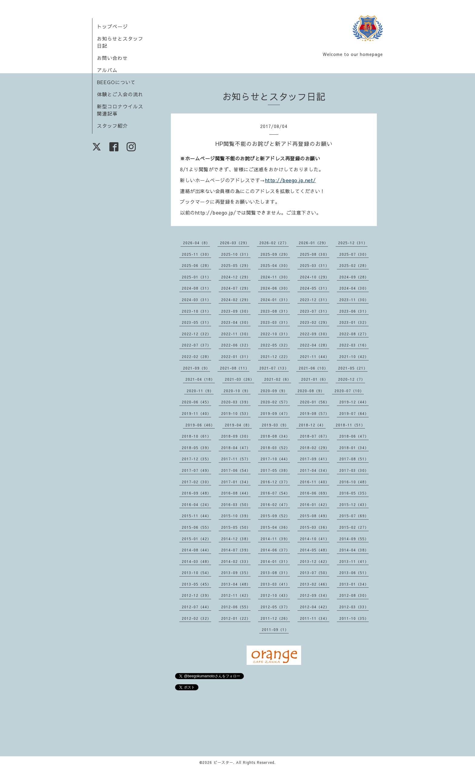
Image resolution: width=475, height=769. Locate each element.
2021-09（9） (196, 368)
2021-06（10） (313, 368)
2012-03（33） (354, 606)
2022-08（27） (354, 333)
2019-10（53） (236, 413)
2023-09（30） (236, 311)
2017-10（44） (275, 458)
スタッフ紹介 (112, 125)
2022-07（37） (196, 345)
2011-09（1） (275, 629)
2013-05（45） (196, 584)
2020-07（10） (349, 390)
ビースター (223, 762)
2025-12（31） (352, 242)
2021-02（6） (277, 379)
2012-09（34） (314, 595)
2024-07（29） (236, 288)
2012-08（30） (354, 595)
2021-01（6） (314, 379)
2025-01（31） (196, 276)
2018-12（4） (312, 424)
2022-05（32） (275, 345)
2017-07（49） (196, 470)
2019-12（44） (354, 401)
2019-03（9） (275, 424)
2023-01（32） (354, 322)
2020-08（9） (310, 390)
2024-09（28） (354, 276)
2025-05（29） (236, 265)
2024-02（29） (236, 299)
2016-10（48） (354, 481)
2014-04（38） (354, 549)
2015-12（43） (354, 504)
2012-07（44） (196, 606)
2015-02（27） (354, 527)
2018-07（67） (314, 436)
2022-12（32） (196, 333)
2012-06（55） (236, 606)
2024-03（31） (196, 299)
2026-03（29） (234, 242)
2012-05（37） (275, 606)
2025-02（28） (354, 265)
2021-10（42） (354, 356)
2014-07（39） (236, 549)
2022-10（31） (275, 333)
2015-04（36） (275, 527)
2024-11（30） (275, 276)
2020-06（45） (196, 401)
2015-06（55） (196, 527)
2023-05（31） (196, 322)
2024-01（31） (275, 299)
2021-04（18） (200, 379)
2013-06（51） (354, 572)
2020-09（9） (274, 390)
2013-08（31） (275, 572)
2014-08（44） (196, 549)
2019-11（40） (196, 413)
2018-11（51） (350, 424)
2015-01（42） (196, 538)
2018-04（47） (236, 447)
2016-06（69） (314, 493)
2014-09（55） (354, 538)
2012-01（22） (236, 618)
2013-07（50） (314, 572)
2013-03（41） (275, 584)
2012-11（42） (236, 595)
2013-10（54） (196, 572)
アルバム (107, 70)
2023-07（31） (314, 311)
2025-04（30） (275, 265)
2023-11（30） (354, 299)
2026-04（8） (196, 242)
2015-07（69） (354, 515)
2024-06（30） (275, 288)
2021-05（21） (352, 368)
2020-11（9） (200, 390)
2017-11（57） (236, 458)
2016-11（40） (314, 481)
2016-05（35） (354, 493)
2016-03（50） (236, 504)
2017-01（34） (236, 481)
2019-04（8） (238, 424)
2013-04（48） (236, 584)
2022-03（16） (354, 345)
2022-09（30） (314, 333)
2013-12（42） (314, 561)
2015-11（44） (196, 515)
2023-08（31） (275, 311)
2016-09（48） (196, 493)
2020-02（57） (275, 401)
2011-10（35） (354, 618)
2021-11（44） (314, 356)
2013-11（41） (354, 561)
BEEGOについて (116, 82)
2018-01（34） (354, 447)
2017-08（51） (354, 458)
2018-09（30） (236, 436)
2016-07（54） (275, 493)
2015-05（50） (236, 527)
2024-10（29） (314, 276)
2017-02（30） (196, 481)
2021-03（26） (239, 379)
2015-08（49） (314, 515)
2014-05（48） (314, 549)
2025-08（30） (314, 254)
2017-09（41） (314, 458)
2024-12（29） (236, 276)
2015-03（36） (314, 527)
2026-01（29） (313, 242)
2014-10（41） (314, 538)
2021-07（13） (274, 368)
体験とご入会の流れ (120, 94)
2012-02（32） (196, 618)
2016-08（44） (236, 493)
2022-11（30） (236, 333)
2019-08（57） (314, 413)
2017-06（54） (236, 470)
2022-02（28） (196, 356)
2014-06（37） (275, 549)
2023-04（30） (236, 322)
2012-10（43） (275, 595)
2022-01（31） (236, 356)
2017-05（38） (275, 470)
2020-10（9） (237, 390)
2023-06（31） (354, 311)
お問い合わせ (112, 57)
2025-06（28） (196, 265)
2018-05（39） (196, 447)
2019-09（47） (275, 413)
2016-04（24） (196, 504)
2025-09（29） (275, 254)
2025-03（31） (314, 265)
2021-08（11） (234, 368)
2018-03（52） (275, 447)
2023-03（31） (275, 322)
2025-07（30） (354, 254)
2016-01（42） (314, 504)
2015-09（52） (275, 515)
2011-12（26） (275, 618)
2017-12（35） (196, 458)
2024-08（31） (196, 288)
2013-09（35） (236, 572)
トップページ (112, 26)
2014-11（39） (275, 538)
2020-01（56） (314, 401)
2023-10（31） (196, 311)
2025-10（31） (236, 254)
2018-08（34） (275, 436)
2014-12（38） (236, 538)
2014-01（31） (275, 561)
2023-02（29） (314, 322)
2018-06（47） (354, 436)
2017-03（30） (354, 470)
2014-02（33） (236, 561)
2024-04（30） (354, 288)
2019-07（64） (354, 413)
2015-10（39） (236, 515)
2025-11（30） (196, 254)
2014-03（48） (196, 561)
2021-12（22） (275, 356)
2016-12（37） (275, 481)
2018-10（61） (196, 436)
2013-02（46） (314, 584)
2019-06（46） (200, 424)
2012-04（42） (314, 606)
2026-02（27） (274, 242)
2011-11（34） (314, 618)
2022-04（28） (314, 345)
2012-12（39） (196, 595)
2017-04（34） (314, 470)
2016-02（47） (275, 504)
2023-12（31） (314, 299)
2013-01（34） (354, 584)
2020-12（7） (351, 379)
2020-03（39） (236, 401)
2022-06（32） (236, 345)
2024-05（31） (314, 288)
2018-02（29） (314, 447)
